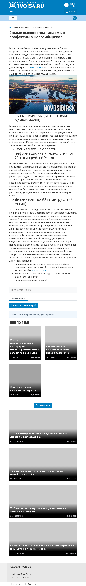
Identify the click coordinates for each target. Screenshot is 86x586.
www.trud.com (36, 67)
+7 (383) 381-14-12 (23, 577)
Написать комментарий (23, 305)
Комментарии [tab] (18, 297)
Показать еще (43, 405)
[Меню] (13, 18)
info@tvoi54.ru (24, 574)
